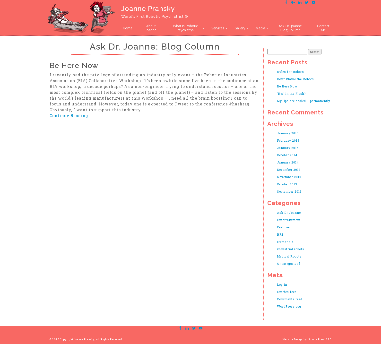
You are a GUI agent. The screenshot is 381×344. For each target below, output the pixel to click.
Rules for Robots (290, 72)
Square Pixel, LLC (319, 339)
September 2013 (289, 191)
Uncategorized (288, 264)
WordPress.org (289, 306)
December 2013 (289, 170)
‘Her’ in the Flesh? (291, 93)
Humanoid (285, 242)
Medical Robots (289, 256)
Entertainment (289, 220)
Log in (282, 284)
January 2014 (288, 162)
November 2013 (289, 177)
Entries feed (287, 292)
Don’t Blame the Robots (295, 79)
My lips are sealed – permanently (303, 101)
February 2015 (288, 140)
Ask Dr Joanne (289, 213)
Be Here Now (74, 65)
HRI (280, 234)
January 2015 (288, 148)
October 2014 (287, 155)
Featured (284, 227)
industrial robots (290, 249)
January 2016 (287, 133)
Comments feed (289, 299)
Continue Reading (69, 115)
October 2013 (287, 184)
